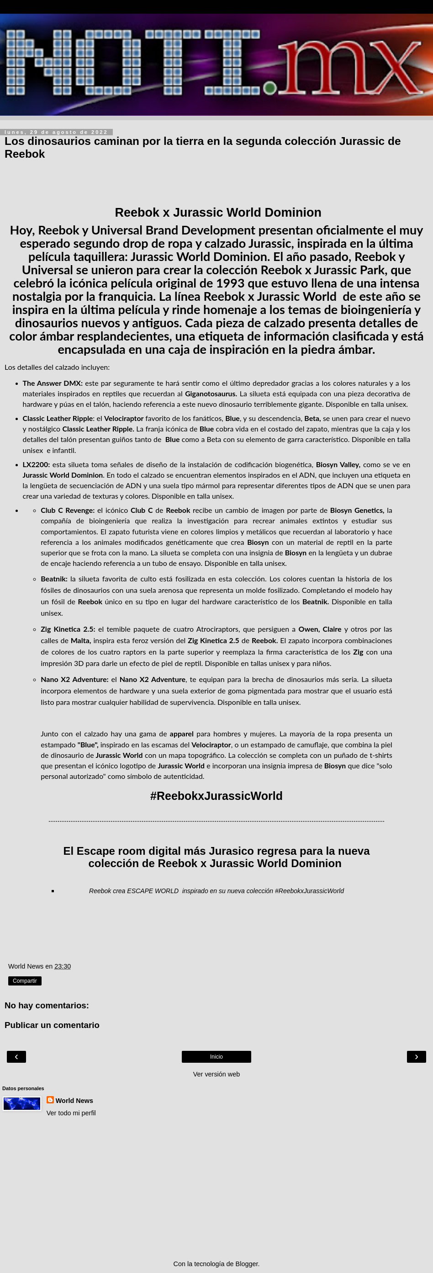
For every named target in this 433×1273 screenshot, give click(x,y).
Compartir (25, 981)
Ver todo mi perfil (71, 1113)
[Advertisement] (216, 1188)
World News (74, 1100)
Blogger (247, 1264)
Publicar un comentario (52, 1025)
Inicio (216, 1057)
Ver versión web (216, 1074)
